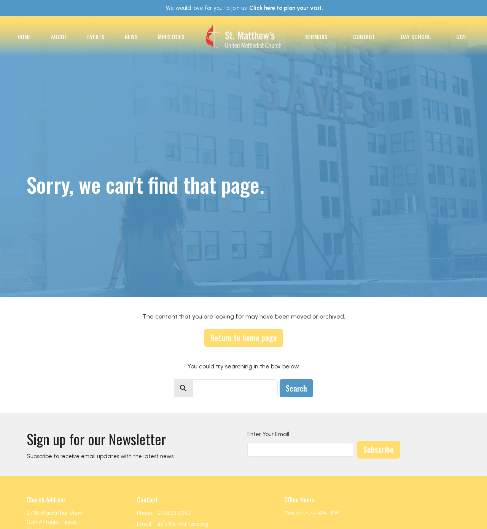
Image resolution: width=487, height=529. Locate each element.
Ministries (171, 36)
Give (461, 36)
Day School (416, 36)
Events (96, 36)
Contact (364, 36)
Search (296, 388)
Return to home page (243, 337)
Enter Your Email (268, 434)
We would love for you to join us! (244, 8)
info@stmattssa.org (183, 524)
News (131, 36)
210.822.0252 (174, 513)
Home (24, 36)
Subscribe (378, 449)
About (59, 36)
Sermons (316, 36)
